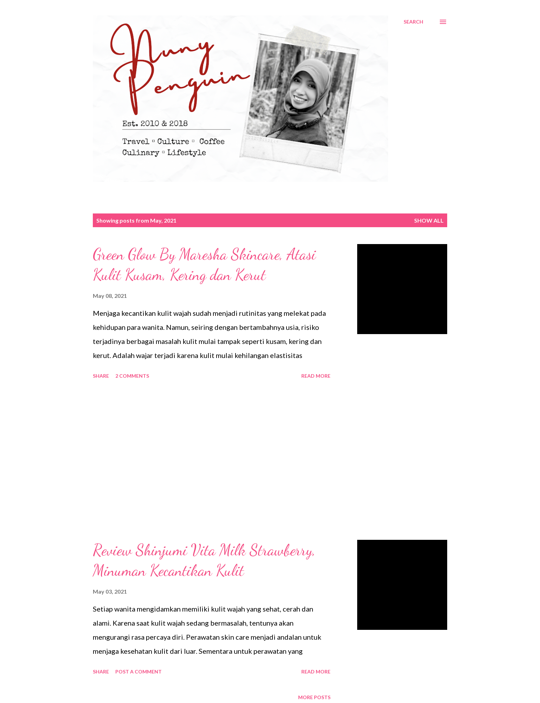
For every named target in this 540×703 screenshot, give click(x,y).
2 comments (132, 376)
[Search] (413, 21)
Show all (429, 220)
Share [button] (101, 376)
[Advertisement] (211, 460)
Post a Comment (138, 672)
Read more (315, 376)
